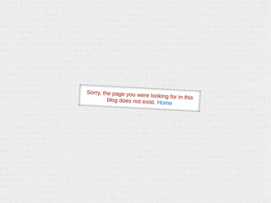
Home (164, 102)
